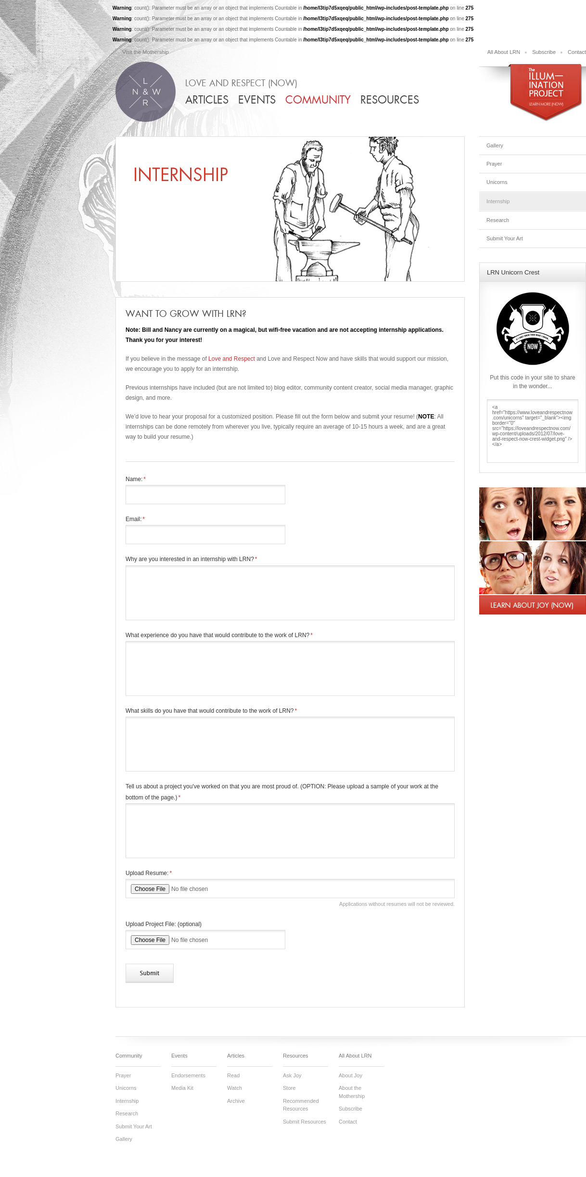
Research (497, 220)
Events (257, 100)
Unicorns (496, 182)
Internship (498, 201)
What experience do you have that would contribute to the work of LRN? (219, 635)
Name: (136, 479)
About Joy (350, 1075)
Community (318, 100)
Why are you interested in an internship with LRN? (191, 559)
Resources (389, 100)
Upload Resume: (149, 873)
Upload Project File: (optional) (164, 924)
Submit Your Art (504, 238)
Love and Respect (231, 358)
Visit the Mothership (145, 52)
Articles (207, 100)
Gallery (494, 145)
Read (233, 1075)
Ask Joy (292, 1075)
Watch (234, 1088)
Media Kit (182, 1088)
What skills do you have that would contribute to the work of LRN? (211, 710)
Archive (236, 1101)
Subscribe (544, 52)
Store (289, 1088)
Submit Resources (304, 1122)
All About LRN (503, 52)
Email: (135, 519)
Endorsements (188, 1075)
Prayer (494, 164)
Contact (577, 52)
